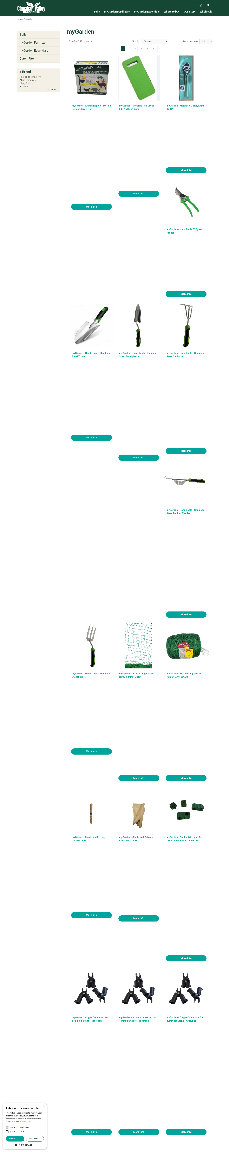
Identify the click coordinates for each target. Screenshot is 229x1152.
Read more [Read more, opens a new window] (26, 1121)
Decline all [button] (35, 1138)
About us (154, 1119)
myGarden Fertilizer (33, 42)
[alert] (25, 1126)
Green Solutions (49, 1137)
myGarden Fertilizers (94, 1123)
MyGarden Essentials (94, 1126)
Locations (155, 1126)
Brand (26, 72)
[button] (25, 1144)
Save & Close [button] (15, 1138)
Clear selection (51, 89)
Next (159, 48)
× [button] (43, 1106)
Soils (23, 34)
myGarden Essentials (34, 50)
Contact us (155, 1123)
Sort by (136, 41)
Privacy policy (157, 1129)
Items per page (190, 41)
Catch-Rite (27, 58)
